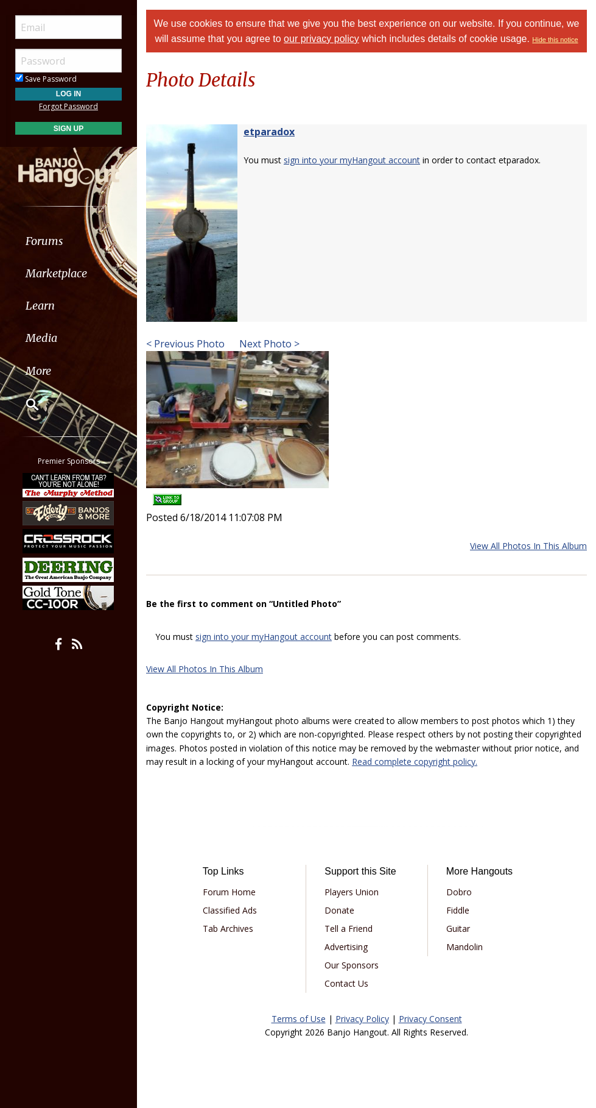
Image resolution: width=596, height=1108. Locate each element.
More (38, 371)
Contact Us (346, 983)
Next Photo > (268, 343)
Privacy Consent (430, 1019)
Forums (44, 241)
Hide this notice (555, 39)
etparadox (269, 131)
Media (41, 338)
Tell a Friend (348, 928)
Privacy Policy (362, 1019)
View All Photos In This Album (528, 546)
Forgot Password (68, 106)
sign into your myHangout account (352, 160)
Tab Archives (228, 928)
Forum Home (229, 892)
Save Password (46, 79)
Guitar (458, 928)
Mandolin (464, 947)
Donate (339, 910)
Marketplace (56, 273)
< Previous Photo (185, 343)
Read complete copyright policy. (414, 761)
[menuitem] (68, 241)
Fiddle (457, 910)
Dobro (459, 892)
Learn (40, 306)
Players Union (351, 892)
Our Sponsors (351, 965)
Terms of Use (299, 1019)
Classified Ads (230, 910)
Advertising (346, 947)
